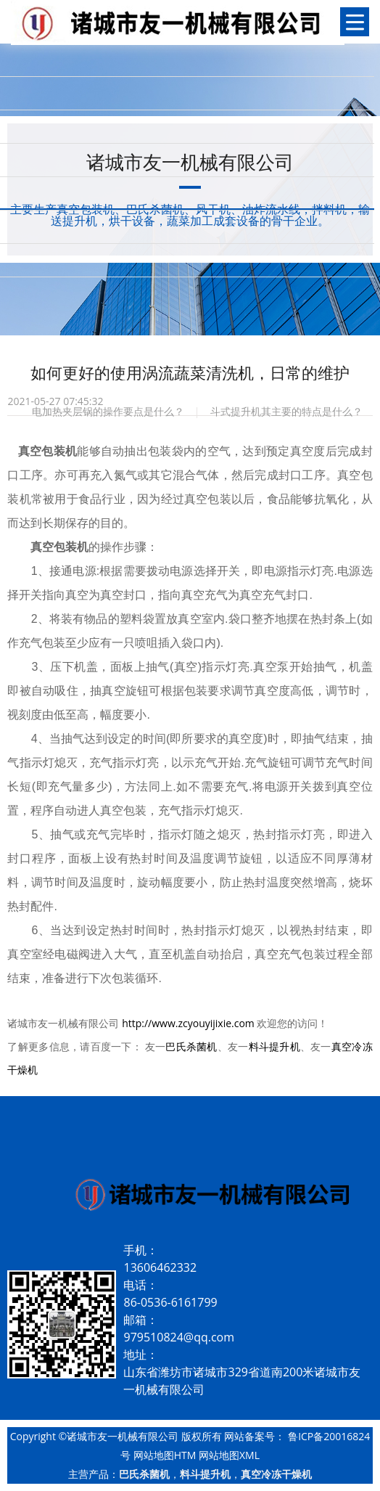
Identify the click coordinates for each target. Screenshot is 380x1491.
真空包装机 (59, 547)
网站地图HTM (165, 1455)
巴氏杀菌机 (191, 1046)
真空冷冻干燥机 (276, 1474)
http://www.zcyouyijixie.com (188, 1023)
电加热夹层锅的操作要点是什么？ (108, 411)
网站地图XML (229, 1455)
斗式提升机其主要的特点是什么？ (286, 411)
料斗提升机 (274, 1046)
